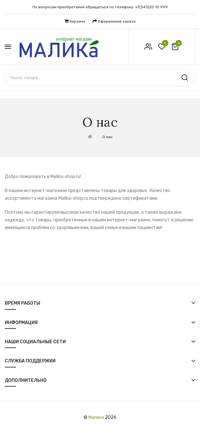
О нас (107, 137)
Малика (96, 417)
